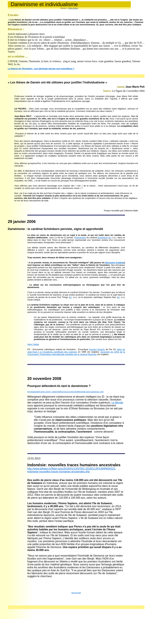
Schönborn (103, 237)
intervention (80, 237)
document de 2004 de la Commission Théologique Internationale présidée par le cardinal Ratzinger (76, 353)
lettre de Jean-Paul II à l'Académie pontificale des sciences (76, 350)
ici (110, 237)
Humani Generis (97, 349)
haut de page (76, 593)
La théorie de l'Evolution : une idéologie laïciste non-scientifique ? (41, 68)
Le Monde (117, 402)
